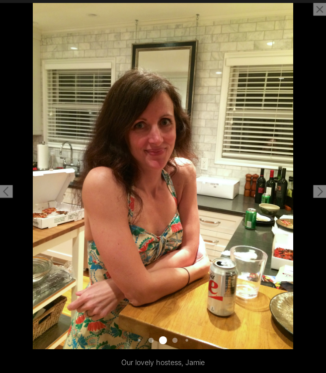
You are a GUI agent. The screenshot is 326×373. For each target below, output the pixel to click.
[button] (6, 191)
